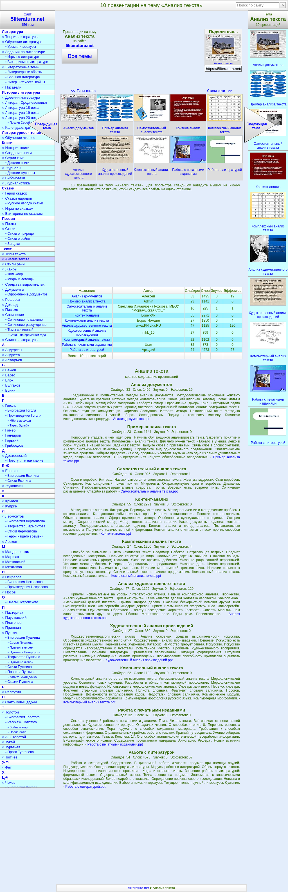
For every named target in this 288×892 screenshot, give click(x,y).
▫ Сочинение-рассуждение (25, 325)
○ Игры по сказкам (17, 208)
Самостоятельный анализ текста (87, 308)
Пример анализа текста (86, 301)
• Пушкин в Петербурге (24, 652)
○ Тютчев (9, 757)
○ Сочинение (13, 315)
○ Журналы (11, 168)
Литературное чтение (21, 132)
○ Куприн (9, 506)
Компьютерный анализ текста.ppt (89, 702)
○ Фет (7, 767)
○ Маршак (10, 557)
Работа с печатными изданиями (87, 345)
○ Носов (9, 592)
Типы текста (83, 91)
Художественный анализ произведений (87, 333)
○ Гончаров (11, 435)
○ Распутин (11, 692)
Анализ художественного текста (87, 326)
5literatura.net (80, 45)
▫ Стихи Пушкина (18, 667)
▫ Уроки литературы (20, 47)
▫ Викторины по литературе (26, 62)
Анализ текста (223, 62)
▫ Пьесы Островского (21, 602)
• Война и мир (18, 727)
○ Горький (10, 440)
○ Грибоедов (12, 445)
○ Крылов (10, 501)
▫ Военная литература (22, 77)
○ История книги (16, 148)
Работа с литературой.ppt (85, 787)
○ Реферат (11, 299)
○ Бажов (9, 370)
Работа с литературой (87, 350)
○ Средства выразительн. (23, 284)
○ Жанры (9, 269)
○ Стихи (8, 229)
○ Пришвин (11, 627)
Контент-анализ (87, 315)
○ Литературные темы (20, 67)
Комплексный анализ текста (87, 320)
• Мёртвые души (19, 420)
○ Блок (8, 380)
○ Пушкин (10, 633)
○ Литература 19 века (20, 112)
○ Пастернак (12, 612)
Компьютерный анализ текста (87, 340)
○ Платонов (12, 622)
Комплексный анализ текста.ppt (136, 576)
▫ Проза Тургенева (19, 752)
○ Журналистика (16, 183)
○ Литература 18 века (20, 107)
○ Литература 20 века (20, 118)
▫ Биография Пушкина (22, 638)
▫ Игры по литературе (22, 57)
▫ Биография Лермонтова (25, 521)
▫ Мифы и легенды (19, 279)
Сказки (8, 188)
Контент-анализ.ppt (116, 534)
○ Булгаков (11, 385)
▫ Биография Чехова (21, 787)
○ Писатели (11, 87)
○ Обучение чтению (18, 138)
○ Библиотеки (13, 178)
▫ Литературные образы (23, 72)
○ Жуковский (12, 486)
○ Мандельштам (16, 552)
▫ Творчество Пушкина (22, 657)
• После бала (17, 732)
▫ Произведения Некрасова (26, 587)
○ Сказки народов (17, 198)
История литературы (21, 92)
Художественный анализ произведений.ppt (139, 660)
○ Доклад (10, 304)
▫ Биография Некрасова (24, 582)
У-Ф (5, 762)
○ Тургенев (11, 747)
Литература (12, 32)
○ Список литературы (20, 340)
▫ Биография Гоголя (20, 410)
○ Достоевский (14, 455)
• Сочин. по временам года (27, 335)
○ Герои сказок (14, 193)
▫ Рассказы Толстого (21, 722)
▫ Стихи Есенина (18, 481)
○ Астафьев (12, 360)
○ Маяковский (13, 562)
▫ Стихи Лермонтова (21, 531)
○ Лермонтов (13, 516)
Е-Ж (5, 466)
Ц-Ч (5, 777)
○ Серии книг (13, 158)
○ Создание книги (17, 153)
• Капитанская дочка (22, 677)
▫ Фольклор (14, 274)
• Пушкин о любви (20, 662)
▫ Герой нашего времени (24, 536)
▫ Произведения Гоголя (23, 415)
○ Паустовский (14, 617)
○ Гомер (8, 430)
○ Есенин (9, 471)
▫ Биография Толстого (22, 717)
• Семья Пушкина (20, 642)
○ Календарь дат (16, 127)
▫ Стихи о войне (17, 239)
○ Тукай (8, 742)
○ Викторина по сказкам (22, 213)
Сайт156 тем (27, 19)
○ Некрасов (11, 577)
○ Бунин (8, 390)
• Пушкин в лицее (20, 647)
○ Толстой (10, 712)
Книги (7, 143)
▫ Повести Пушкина (20, 672)
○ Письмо (10, 310)
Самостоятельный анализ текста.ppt (149, 491)
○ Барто (8, 375)
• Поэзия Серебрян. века (25, 122)
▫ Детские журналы (20, 173)
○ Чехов (8, 782)
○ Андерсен (12, 350)
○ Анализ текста (15, 259)
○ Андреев (11, 355)
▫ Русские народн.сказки (24, 203)
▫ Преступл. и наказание (24, 460)
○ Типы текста (14, 254)
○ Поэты (9, 224)
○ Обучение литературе (22, 42)
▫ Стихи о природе (19, 234)
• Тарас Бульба (18, 425)
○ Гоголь (9, 405)
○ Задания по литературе (23, 52)
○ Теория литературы (20, 37)
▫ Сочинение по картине (24, 320)
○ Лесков (9, 541)
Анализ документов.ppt (131, 419)
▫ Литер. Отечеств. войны (25, 82)
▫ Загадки (12, 244)
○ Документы (13, 289)
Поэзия (8, 218)
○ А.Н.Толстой (14, 737)
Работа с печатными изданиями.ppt (115, 744)
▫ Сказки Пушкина (19, 682)
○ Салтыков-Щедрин (19, 702)
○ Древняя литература (21, 97)
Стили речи (219, 91)
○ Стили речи (13, 264)
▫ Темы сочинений (19, 330)
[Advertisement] (151, 53)
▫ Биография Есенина (22, 476)
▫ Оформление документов (26, 294)
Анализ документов (86, 296)
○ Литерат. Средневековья (24, 102)
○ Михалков (12, 567)
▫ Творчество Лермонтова (25, 526)
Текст (7, 249)
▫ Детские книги (17, 163)
